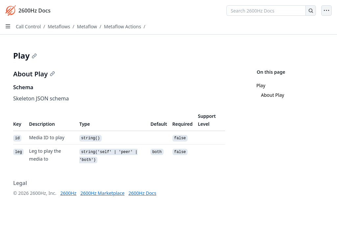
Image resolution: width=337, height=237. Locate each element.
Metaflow (87, 26)
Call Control (28, 26)
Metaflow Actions (122, 26)
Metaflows (59, 26)
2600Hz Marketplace (102, 193)
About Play (272, 95)
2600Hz (68, 193)
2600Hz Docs (142, 193)
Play (260, 85)
